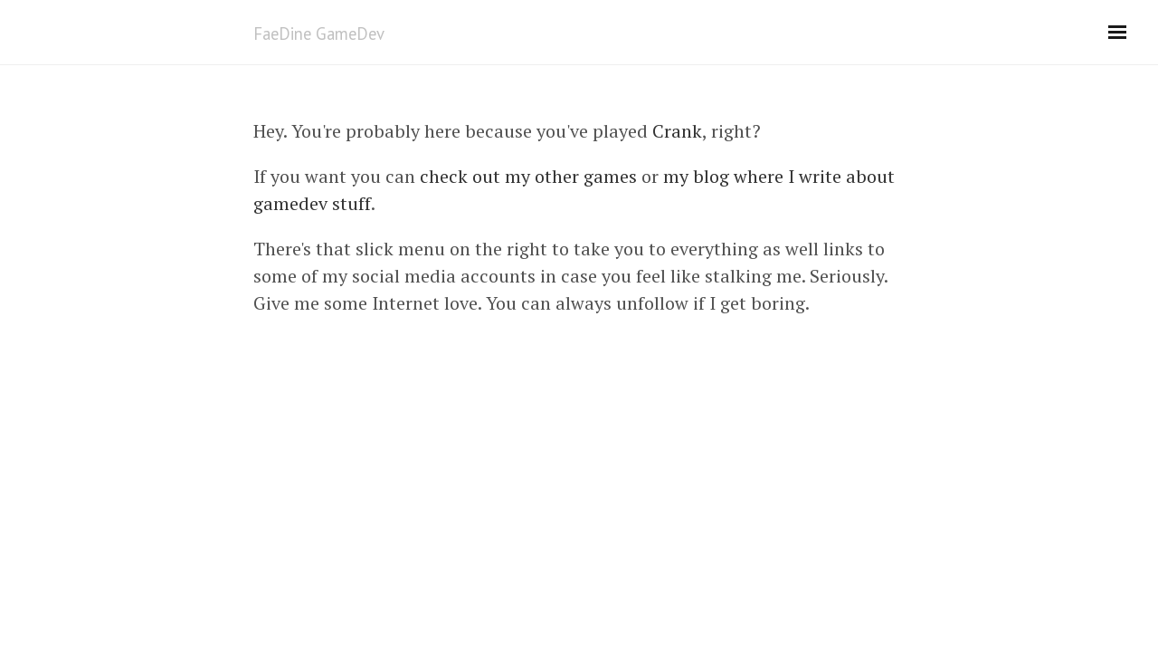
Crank (677, 131)
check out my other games (528, 176)
